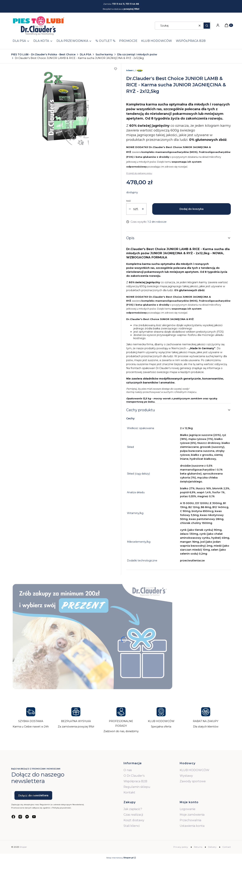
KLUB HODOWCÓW (194, 770)
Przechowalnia (190, 820)
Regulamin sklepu (137, 787)
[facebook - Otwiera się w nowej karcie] (13, 817)
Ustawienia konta (192, 826)
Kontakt (129, 792)
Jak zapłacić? (133, 809)
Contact (226, 847)
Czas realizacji (133, 814)
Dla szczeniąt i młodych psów (137, 54)
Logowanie (187, 809)
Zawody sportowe (193, 781)
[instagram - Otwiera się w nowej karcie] (20, 817)
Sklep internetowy (119, 858)
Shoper (23, 847)
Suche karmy (104, 54)
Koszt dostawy (134, 820)
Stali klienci (132, 826)
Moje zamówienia (192, 814)
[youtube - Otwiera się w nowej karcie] (34, 817)
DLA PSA (85, 54)
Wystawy (186, 775)
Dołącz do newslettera (33, 795)
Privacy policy (180, 847)
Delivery (212, 847)
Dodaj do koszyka (192, 209)
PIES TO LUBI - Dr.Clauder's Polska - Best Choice (43, 54)
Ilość (128, 200)
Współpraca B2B (135, 781)
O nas (128, 770)
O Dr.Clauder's (134, 775)
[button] (207, 26)
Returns (198, 847)
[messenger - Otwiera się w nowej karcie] (27, 817)
